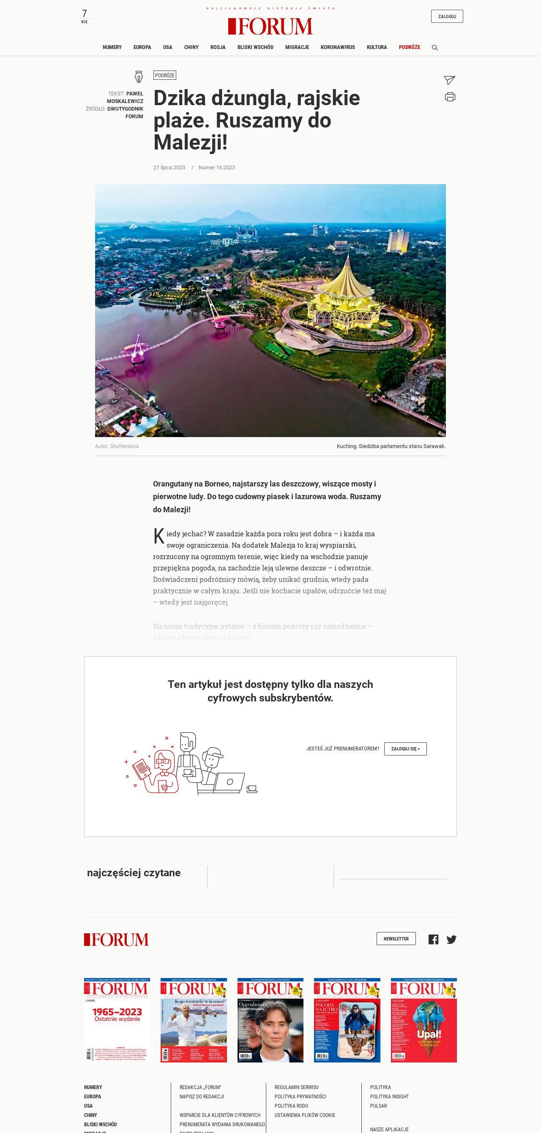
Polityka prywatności (300, 1096)
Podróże (409, 47)
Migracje (297, 47)
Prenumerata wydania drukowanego (222, 1124)
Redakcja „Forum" (200, 1087)
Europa (142, 47)
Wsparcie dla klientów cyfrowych (220, 1114)
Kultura (377, 47)
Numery (112, 47)
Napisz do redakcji (202, 1096)
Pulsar (378, 1105)
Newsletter (396, 938)
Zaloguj (447, 16)
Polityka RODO (291, 1105)
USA (167, 47)
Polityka (380, 1087)
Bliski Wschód (255, 47)
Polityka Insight (389, 1096)
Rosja (218, 47)
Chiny (191, 47)
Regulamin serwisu (297, 1087)
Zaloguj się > (405, 748)
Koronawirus (338, 47)
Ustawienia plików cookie (305, 1114)
